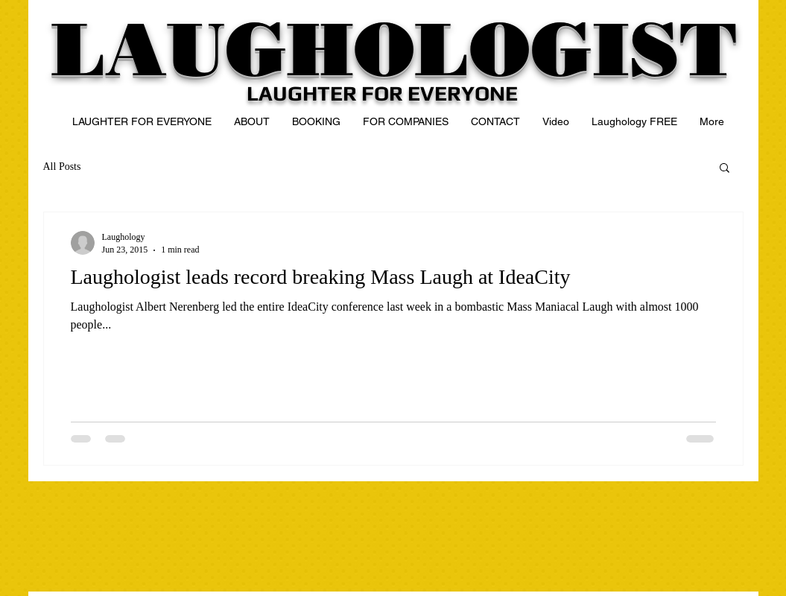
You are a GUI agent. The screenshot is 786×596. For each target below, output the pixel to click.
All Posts (62, 166)
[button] (724, 169)
